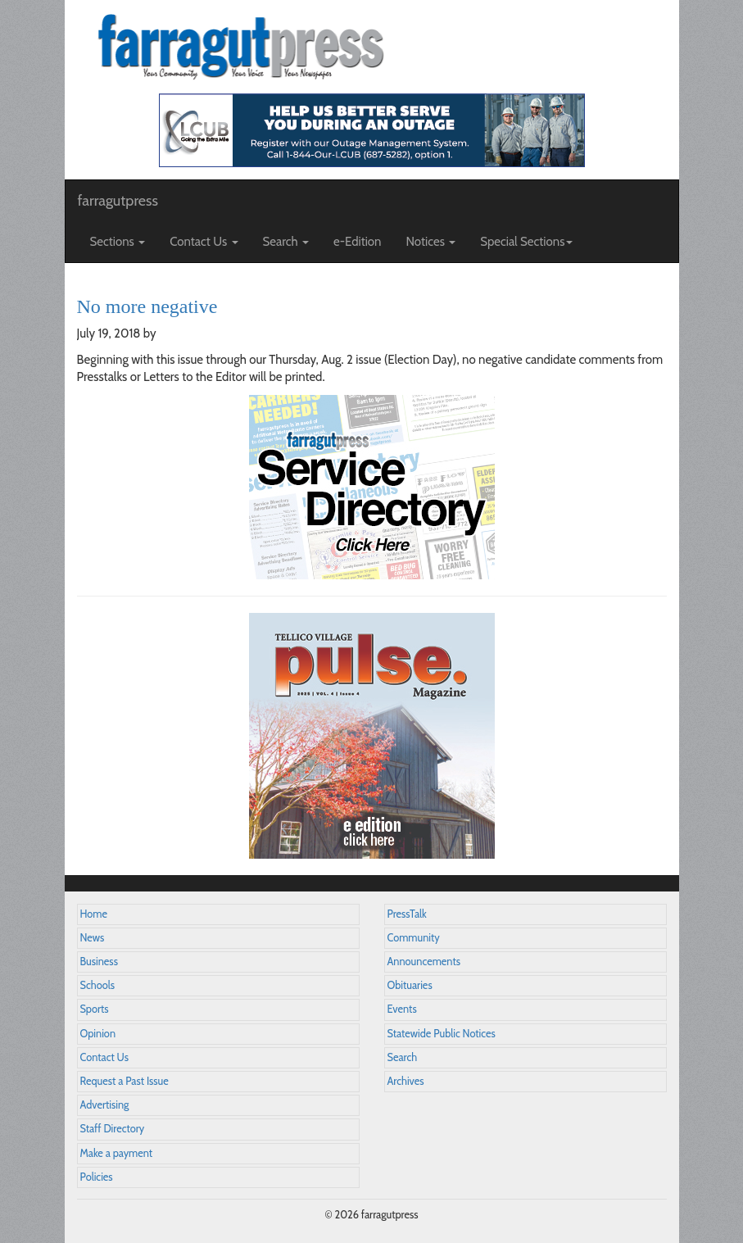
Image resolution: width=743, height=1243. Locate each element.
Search (402, 1057)
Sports (94, 1009)
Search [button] (286, 241)
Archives (405, 1081)
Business (99, 961)
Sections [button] (118, 241)
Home (94, 914)
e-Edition (357, 241)
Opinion (98, 1034)
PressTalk (407, 914)
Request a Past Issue (124, 1081)
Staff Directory (112, 1129)
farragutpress (118, 201)
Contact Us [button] (204, 241)
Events (402, 1009)
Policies (96, 1177)
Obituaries (410, 985)
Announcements (423, 961)
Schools (97, 985)
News (92, 938)
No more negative (147, 306)
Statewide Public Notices (441, 1034)
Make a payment (116, 1153)
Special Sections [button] (526, 241)
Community (413, 938)
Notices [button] (431, 241)
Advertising (104, 1105)
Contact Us (104, 1057)
